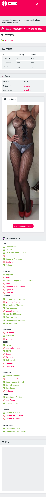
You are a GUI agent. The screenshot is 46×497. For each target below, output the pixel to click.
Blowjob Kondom (13, 376)
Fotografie (10, 277)
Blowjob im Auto (12, 385)
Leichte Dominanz (13, 348)
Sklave (8, 354)
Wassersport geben (13, 428)
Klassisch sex (11, 247)
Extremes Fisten (12, 403)
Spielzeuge (10, 262)
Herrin (8, 345)
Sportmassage (12, 317)
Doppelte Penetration (14, 259)
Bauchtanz (10, 336)
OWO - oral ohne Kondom (16, 253)
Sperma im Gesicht (13, 419)
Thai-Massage (11, 308)
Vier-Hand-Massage (14, 314)
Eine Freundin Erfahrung (15, 379)
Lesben (9, 339)
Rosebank (7, 40)
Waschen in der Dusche (15, 287)
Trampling (10, 366)
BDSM (8, 351)
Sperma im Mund (13, 413)
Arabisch (27, 86)
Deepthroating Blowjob (15, 382)
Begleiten (9, 274)
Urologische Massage (15, 305)
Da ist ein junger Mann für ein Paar (20, 281)
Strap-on (9, 357)
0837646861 (10, 35)
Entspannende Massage (15, 320)
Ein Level (9, 250)
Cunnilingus (10, 388)
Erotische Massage (13, 302)
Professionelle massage (16, 299)
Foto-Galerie (9, 99)
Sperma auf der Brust (14, 416)
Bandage (9, 363)
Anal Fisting (10, 400)
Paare (8, 284)
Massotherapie (12, 311)
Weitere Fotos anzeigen (23, 226)
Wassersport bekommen (16, 431)
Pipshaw (9, 290)
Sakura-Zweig (11, 323)
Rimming (9, 293)
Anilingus (9, 391)
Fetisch (9, 265)
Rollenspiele (11, 360)
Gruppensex (10, 256)
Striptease (10, 333)
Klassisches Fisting (14, 397)
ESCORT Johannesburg (11, 20)
